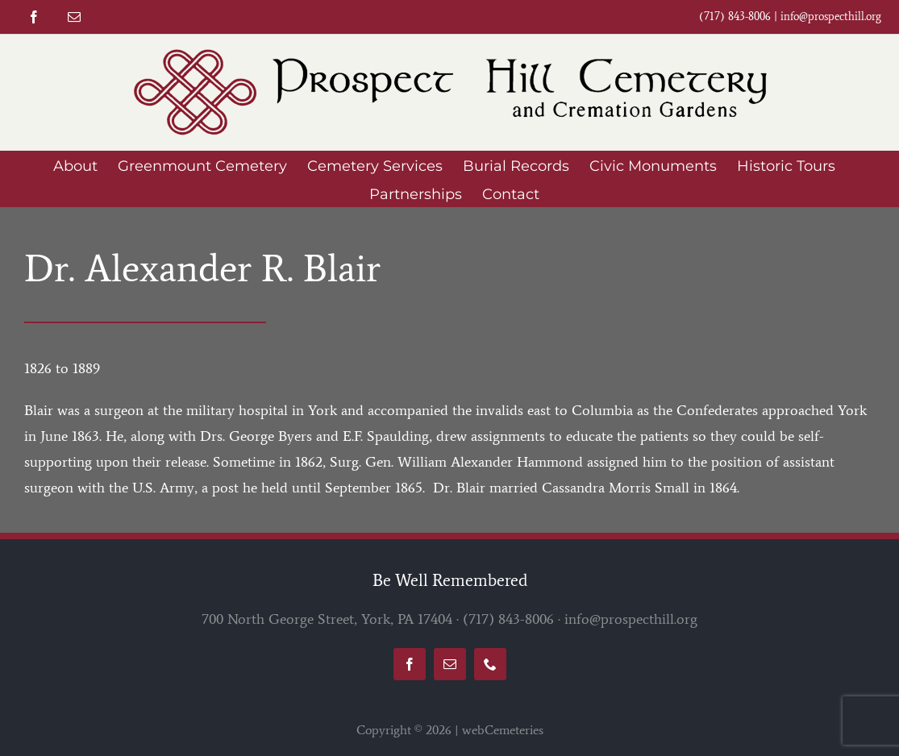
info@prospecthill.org (830, 16)
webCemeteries (502, 729)
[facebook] (34, 17)
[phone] (490, 664)
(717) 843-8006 (508, 619)
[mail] (74, 17)
